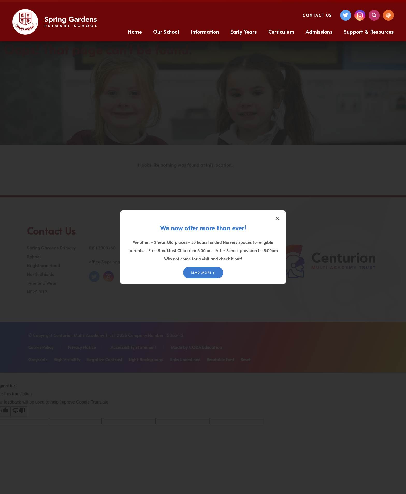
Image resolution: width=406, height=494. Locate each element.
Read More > (203, 273)
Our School (166, 31)
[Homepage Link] (55, 33)
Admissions (319, 31)
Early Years (243, 31)
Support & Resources (369, 31)
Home (135, 31)
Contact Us (317, 15)
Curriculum (281, 31)
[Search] (374, 15)
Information (205, 31)
